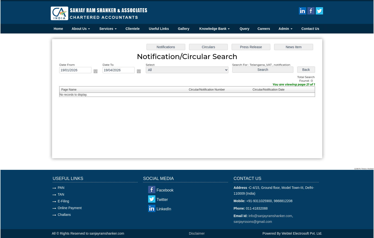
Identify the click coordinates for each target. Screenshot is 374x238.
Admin (285, 29)
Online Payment (70, 208)
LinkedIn (164, 209)
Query (244, 29)
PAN (61, 188)
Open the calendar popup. (99, 72)
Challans (64, 215)
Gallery (183, 29)
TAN (61, 194)
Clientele (132, 29)
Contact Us (310, 29)
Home (58, 29)
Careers (264, 29)
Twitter (162, 200)
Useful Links (159, 29)
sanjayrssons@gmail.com (253, 222)
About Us (81, 29)
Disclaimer (197, 233)
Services (108, 29)
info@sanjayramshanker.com (270, 216)
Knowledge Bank (214, 29)
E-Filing (63, 201)
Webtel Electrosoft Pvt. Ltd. (302, 233)
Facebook (165, 190)
